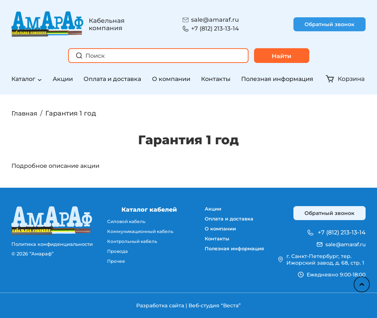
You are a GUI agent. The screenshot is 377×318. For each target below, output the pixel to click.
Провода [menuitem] (116, 252)
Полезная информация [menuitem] (233, 253)
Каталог (23, 78)
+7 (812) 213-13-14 (215, 28)
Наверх (360, 283)
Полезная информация (277, 78)
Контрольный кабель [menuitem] (131, 242)
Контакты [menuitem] (214, 242)
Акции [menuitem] (210, 209)
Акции (63, 78)
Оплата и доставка (112, 78)
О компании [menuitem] (218, 231)
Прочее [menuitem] (114, 263)
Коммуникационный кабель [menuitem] (140, 232)
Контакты (215, 78)
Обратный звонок (329, 24)
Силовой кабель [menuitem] (125, 222)
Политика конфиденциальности (52, 244)
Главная (25, 113)
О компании (171, 78)
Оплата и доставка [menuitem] (227, 220)
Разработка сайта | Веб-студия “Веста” (188, 305)
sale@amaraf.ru (215, 19)
